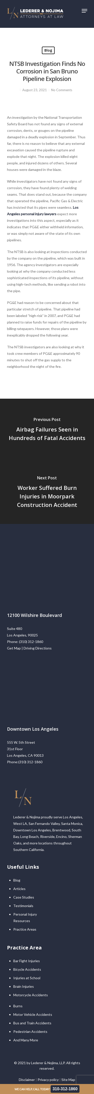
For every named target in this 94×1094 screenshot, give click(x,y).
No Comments (61, 90)
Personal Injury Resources (25, 917)
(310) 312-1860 (31, 641)
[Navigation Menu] (84, 10)
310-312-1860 (65, 1089)
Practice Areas (24, 929)
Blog (48, 50)
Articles (19, 889)
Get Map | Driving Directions (29, 648)
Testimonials (23, 906)
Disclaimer (27, 1079)
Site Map (68, 1079)
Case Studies (23, 897)
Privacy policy (48, 1079)
